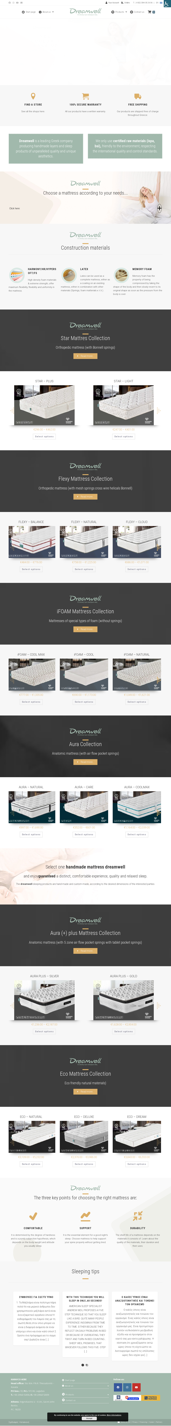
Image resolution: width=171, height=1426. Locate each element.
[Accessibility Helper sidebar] (167, 3)
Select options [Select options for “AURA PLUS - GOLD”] (123, 1031)
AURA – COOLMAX (137, 787)
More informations (114, 1415)
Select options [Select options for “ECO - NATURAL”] (31, 1164)
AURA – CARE (84, 787)
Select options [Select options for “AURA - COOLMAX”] (136, 834)
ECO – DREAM (136, 1117)
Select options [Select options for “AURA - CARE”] (84, 834)
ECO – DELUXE (84, 1117)
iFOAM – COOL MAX (31, 655)
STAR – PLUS (44, 381)
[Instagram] (127, 1388)
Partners (159, 1422)
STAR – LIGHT (123, 381)
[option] (36, 1318)
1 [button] (82, 1365)
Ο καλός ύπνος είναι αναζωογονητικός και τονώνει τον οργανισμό (134, 1301)
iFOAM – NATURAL (137, 655)
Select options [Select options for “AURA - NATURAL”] (31, 834)
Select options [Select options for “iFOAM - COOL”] (84, 702)
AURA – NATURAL (31, 787)
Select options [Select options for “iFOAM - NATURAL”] (136, 702)
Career (151, 1422)
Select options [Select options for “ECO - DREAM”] (136, 1164)
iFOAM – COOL (84, 655)
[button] (86, 209)
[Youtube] (136, 1388)
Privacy (135, 1422)
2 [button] (86, 1365)
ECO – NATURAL (31, 1117)
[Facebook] (118, 1388)
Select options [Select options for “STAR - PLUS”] (44, 436)
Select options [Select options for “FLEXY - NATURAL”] (84, 569)
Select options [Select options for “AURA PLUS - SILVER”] (44, 1031)
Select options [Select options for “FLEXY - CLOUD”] (136, 569)
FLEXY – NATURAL (84, 522)
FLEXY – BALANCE (31, 522)
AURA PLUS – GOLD (123, 976)
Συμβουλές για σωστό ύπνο (36, 1297)
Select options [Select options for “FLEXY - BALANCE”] (31, 569)
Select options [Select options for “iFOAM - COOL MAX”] (31, 702)
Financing (143, 1422)
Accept (89, 1418)
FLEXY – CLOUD (137, 522)
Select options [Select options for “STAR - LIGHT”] (123, 436)
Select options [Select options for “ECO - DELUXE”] (84, 1164)
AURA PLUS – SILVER (44, 976)
